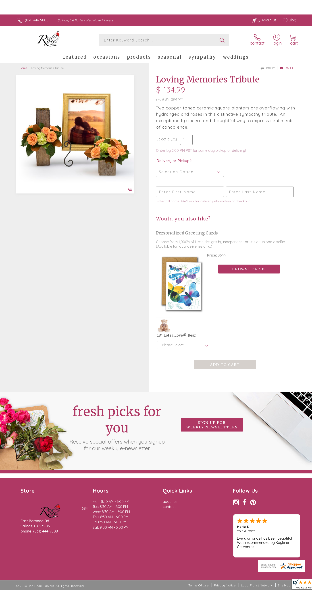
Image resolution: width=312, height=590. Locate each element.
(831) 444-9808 (36, 20)
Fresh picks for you (117, 427)
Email (287, 68)
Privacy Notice (224, 585)
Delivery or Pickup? (173, 160)
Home (23, 68)
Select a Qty (166, 139)
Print (268, 68)
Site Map (284, 585)
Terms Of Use (198, 585)
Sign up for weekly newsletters (211, 424)
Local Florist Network (256, 585)
